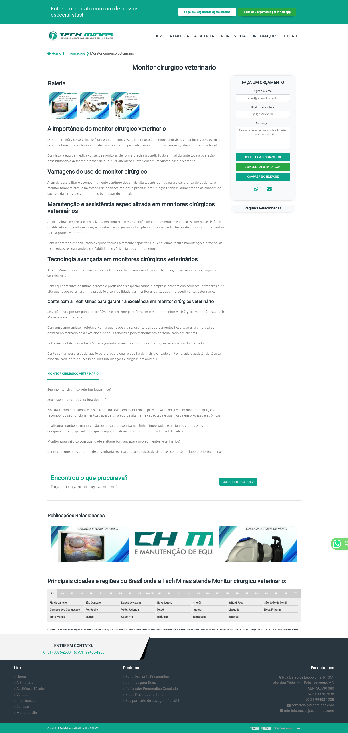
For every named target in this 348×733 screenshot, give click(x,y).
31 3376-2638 (321, 694)
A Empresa (179, 36)
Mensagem (263, 123)
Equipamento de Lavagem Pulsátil (152, 701)
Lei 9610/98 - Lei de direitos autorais (282, 629)
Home (159, 36)
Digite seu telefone (263, 107)
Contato (290, 36)
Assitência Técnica (211, 36)
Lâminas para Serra (140, 683)
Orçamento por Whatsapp (263, 167)
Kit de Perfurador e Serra (144, 695)
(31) (57, 652)
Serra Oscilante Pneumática (147, 677)
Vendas (241, 36)
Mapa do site (26, 713)
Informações (265, 36)
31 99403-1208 (320, 699)
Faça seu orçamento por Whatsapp (267, 12)
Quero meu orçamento (238, 481)
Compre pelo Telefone (263, 176)
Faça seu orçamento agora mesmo (207, 12)
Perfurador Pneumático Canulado (151, 689)
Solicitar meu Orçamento (263, 157)
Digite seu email (263, 91)
